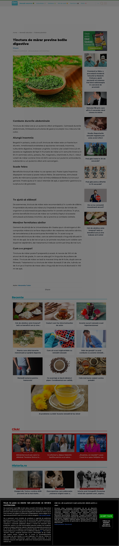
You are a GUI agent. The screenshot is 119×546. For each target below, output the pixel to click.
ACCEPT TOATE (106, 516)
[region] (59, 523)
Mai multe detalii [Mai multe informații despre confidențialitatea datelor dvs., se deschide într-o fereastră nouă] (44, 515)
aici (41, 530)
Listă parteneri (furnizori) (63, 524)
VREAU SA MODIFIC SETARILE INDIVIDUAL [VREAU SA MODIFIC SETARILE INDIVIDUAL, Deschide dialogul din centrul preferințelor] (106, 523)
